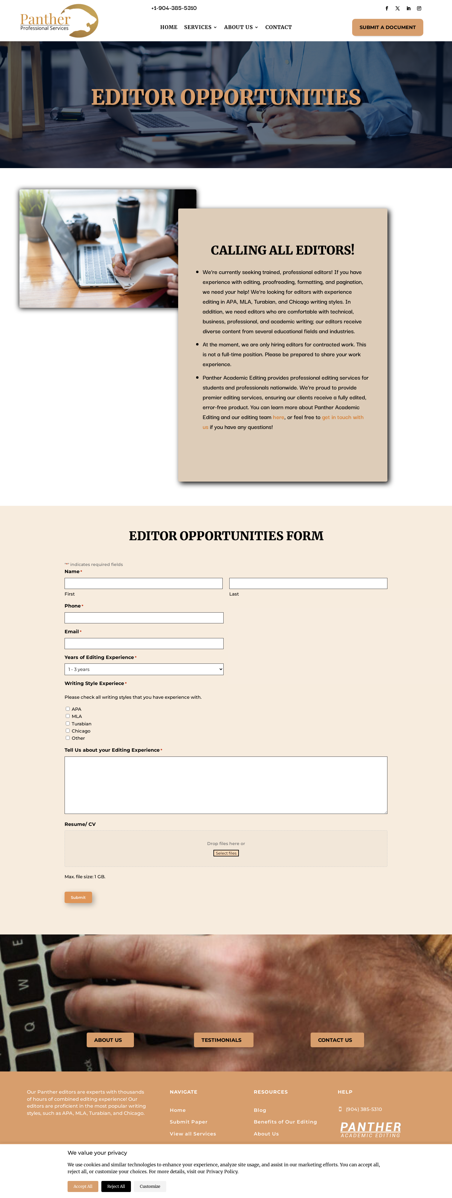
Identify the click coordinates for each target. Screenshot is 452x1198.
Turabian (81, 724)
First (70, 594)
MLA (77, 716)
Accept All (83, 1186)
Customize (150, 1186)
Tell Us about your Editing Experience (113, 750)
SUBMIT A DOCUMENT (388, 27)
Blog (260, 1112)
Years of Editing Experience (101, 657)
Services (198, 27)
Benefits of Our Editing (285, 1123)
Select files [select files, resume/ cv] (226, 853)
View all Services (193, 1135)
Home (169, 27)
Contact (278, 27)
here (278, 416)
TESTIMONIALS (221, 1040)
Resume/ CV (80, 824)
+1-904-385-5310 (174, 7)
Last (234, 594)
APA (76, 709)
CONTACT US (335, 1040)
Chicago (81, 731)
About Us (238, 27)
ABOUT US (107, 1040)
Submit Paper (189, 1123)
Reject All (116, 1186)
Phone (74, 606)
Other (78, 738)
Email (73, 632)
